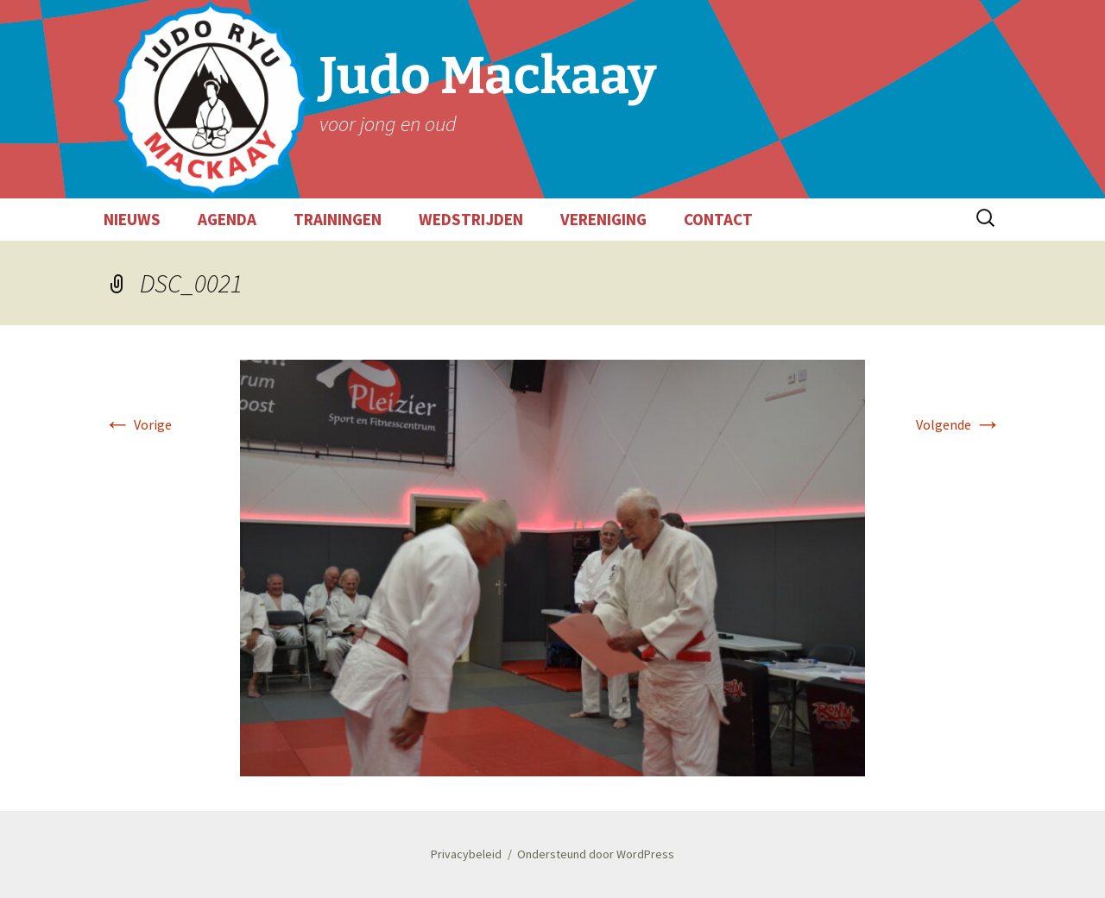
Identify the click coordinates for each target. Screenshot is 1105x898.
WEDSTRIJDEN (471, 219)
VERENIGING (603, 219)
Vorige (138, 424)
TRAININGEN (338, 219)
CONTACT (718, 219)
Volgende (958, 424)
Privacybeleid (466, 854)
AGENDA (227, 219)
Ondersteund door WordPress (595, 854)
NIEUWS (132, 219)
